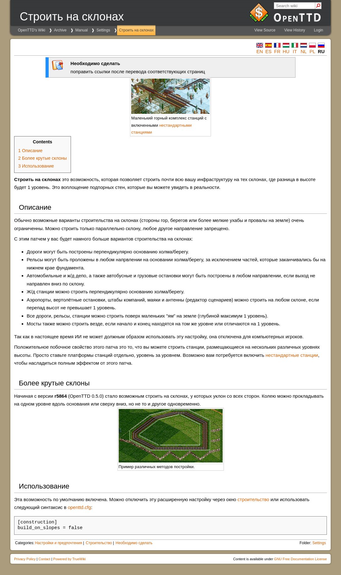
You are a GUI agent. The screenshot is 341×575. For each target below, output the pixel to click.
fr (277, 51)
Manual (81, 30)
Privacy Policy (24, 559)
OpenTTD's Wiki (31, 30)
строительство (253, 499)
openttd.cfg (79, 507)
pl (312, 51)
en (260, 51)
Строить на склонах (136, 30)
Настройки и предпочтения (58, 543)
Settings (103, 30)
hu (286, 51)
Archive (60, 30)
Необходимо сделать (134, 543)
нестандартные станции (292, 355)
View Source (264, 30)
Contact (44, 559)
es (268, 51)
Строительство (99, 543)
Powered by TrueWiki (69, 559)
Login (318, 30)
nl (303, 51)
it (295, 51)
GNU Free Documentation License (300, 559)
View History (294, 30)
